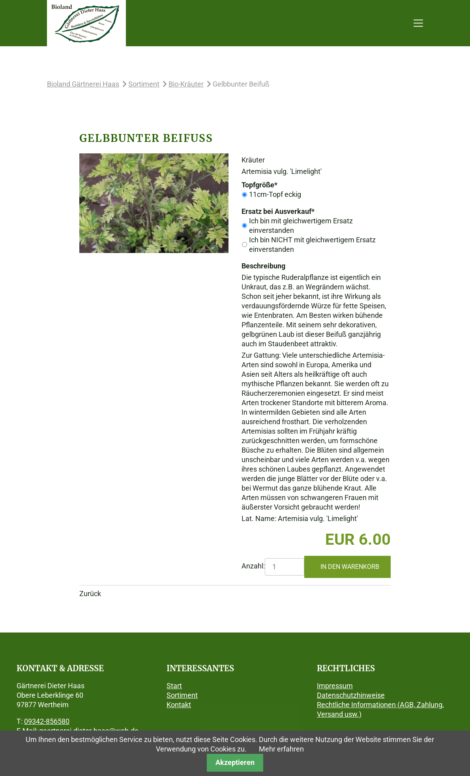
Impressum (335, 686)
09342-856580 (46, 721)
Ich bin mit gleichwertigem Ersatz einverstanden (301, 225)
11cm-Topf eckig (275, 194)
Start (174, 686)
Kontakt (179, 704)
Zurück (90, 593)
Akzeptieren (235, 762)
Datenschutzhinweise (351, 695)
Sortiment (143, 84)
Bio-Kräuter (186, 84)
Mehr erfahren (281, 749)
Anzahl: (253, 566)
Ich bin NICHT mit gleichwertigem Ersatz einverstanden (312, 244)
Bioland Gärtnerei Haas (83, 84)
